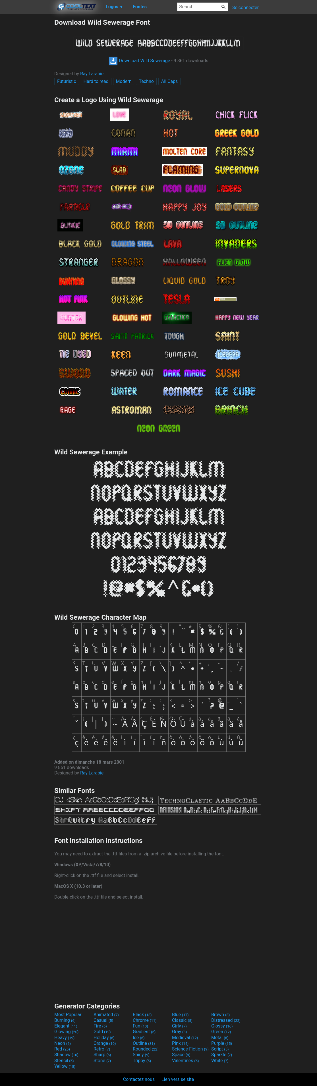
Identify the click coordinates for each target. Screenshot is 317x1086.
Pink (180, 1043)
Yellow (64, 1066)
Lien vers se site (177, 1079)
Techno (146, 81)
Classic (182, 1020)
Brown (220, 1014)
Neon (62, 1043)
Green (221, 1031)
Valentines (185, 1060)
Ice (138, 1037)
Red (62, 1049)
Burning (65, 1020)
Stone (102, 1060)
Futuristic (66, 81)
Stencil (64, 1060)
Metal (220, 1037)
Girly (179, 1026)
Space (181, 1054)
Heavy (64, 1037)
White (220, 1060)
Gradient (144, 1031)
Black (142, 1014)
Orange (105, 1043)
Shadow (66, 1054)
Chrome (145, 1020)
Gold (102, 1031)
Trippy (142, 1060)
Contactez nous (139, 1079)
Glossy (222, 1026)
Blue (180, 1014)
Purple (221, 1043)
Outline (144, 1043)
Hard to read (96, 81)
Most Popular (68, 1014)
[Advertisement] (27, 103)
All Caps (169, 81)
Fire (100, 1026)
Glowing (66, 1031)
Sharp (102, 1054)
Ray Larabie (91, 73)
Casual (103, 1020)
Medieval (185, 1037)
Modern (124, 81)
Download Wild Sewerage (139, 60)
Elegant (65, 1026)
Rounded (146, 1049)
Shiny (141, 1054)
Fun (140, 1026)
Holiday (104, 1037)
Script (220, 1049)
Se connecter (245, 7)
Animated (106, 1014)
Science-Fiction (190, 1049)
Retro (102, 1049)
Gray (179, 1031)
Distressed (226, 1020)
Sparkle (221, 1054)
